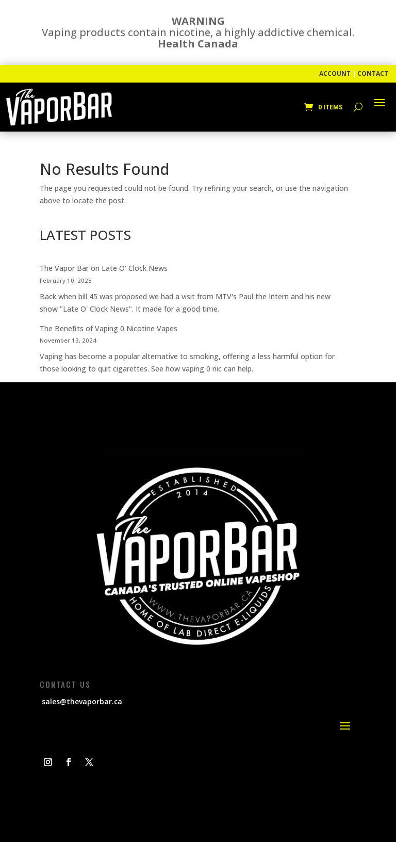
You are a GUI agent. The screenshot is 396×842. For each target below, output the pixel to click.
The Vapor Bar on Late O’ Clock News (104, 268)
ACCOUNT (335, 73)
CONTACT (372, 73)
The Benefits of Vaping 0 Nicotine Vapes (108, 328)
